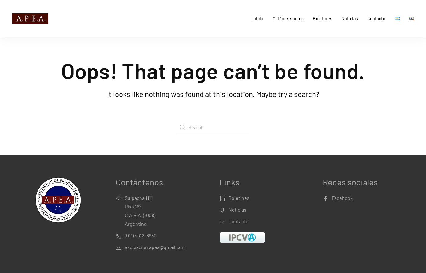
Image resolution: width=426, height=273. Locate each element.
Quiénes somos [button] (288, 18)
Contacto (376, 18)
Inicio (258, 18)
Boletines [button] (322, 18)
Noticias (349, 18)
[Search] (213, 127)
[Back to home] (31, 18)
